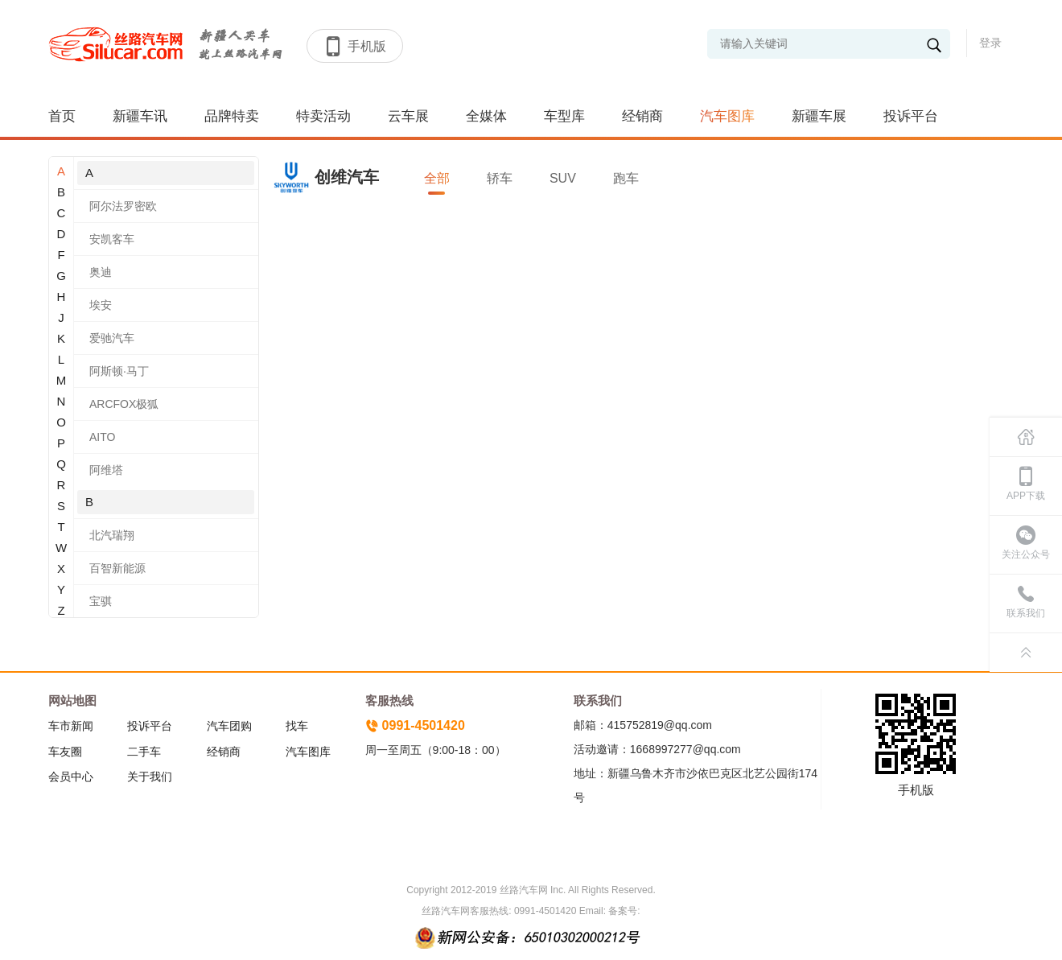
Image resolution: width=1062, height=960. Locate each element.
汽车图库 (727, 116)
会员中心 (70, 776)
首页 (62, 116)
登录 (990, 42)
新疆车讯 (140, 116)
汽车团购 (229, 725)
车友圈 (65, 751)
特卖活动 (323, 116)
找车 (297, 725)
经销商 (642, 116)
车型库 (564, 116)
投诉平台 (910, 116)
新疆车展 (819, 116)
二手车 (144, 751)
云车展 (408, 116)
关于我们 (149, 776)
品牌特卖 (231, 116)
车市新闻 (70, 725)
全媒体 (486, 116)
